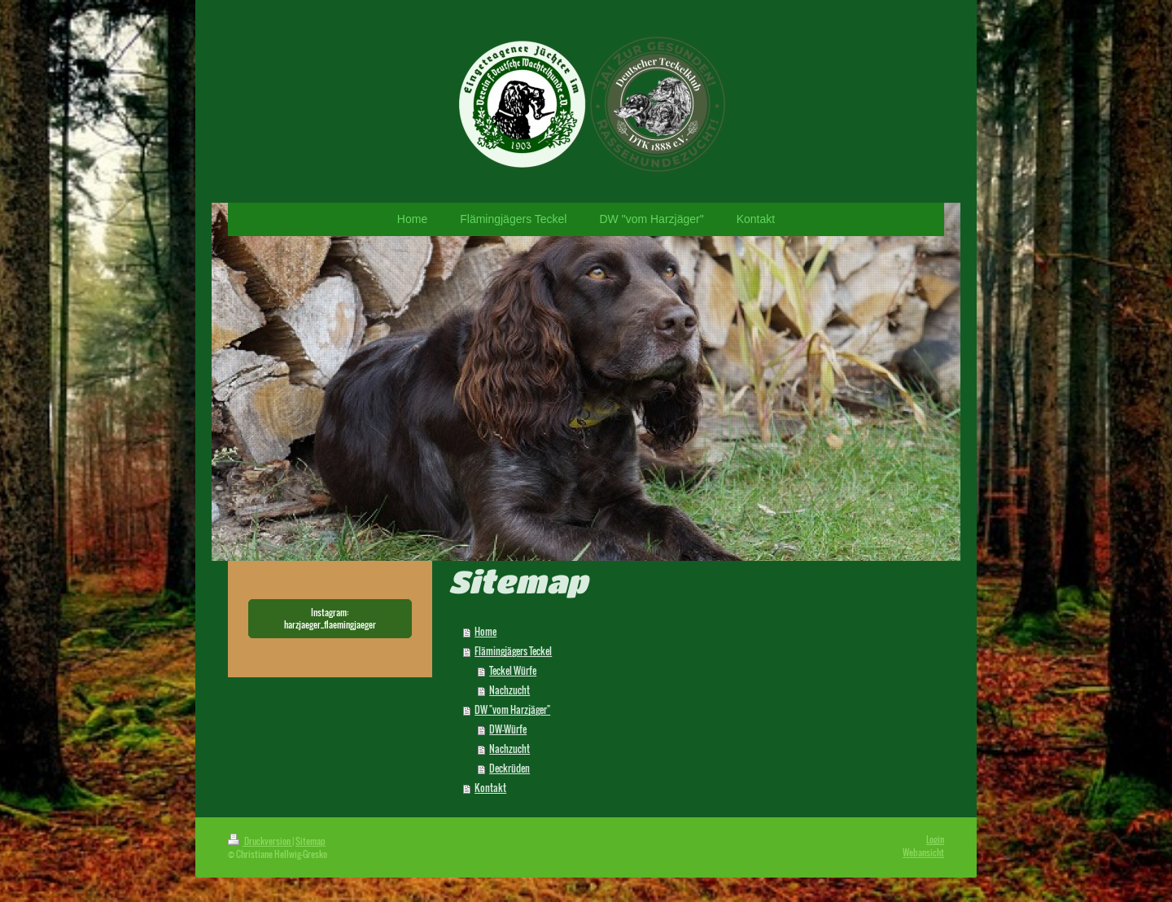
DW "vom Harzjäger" (512, 709)
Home (485, 631)
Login (935, 839)
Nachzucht (509, 690)
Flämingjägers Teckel (513, 651)
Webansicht (923, 852)
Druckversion (260, 840)
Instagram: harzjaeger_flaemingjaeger (330, 618)
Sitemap (310, 840)
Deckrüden (509, 768)
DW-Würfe (508, 729)
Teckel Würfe (512, 670)
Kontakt (490, 788)
